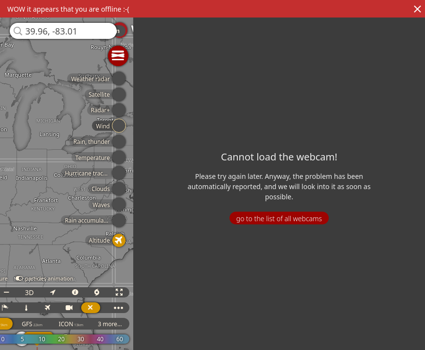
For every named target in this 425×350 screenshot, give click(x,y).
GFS (37, 324)
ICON (76, 324)
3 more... (115, 324)
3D (34, 292)
